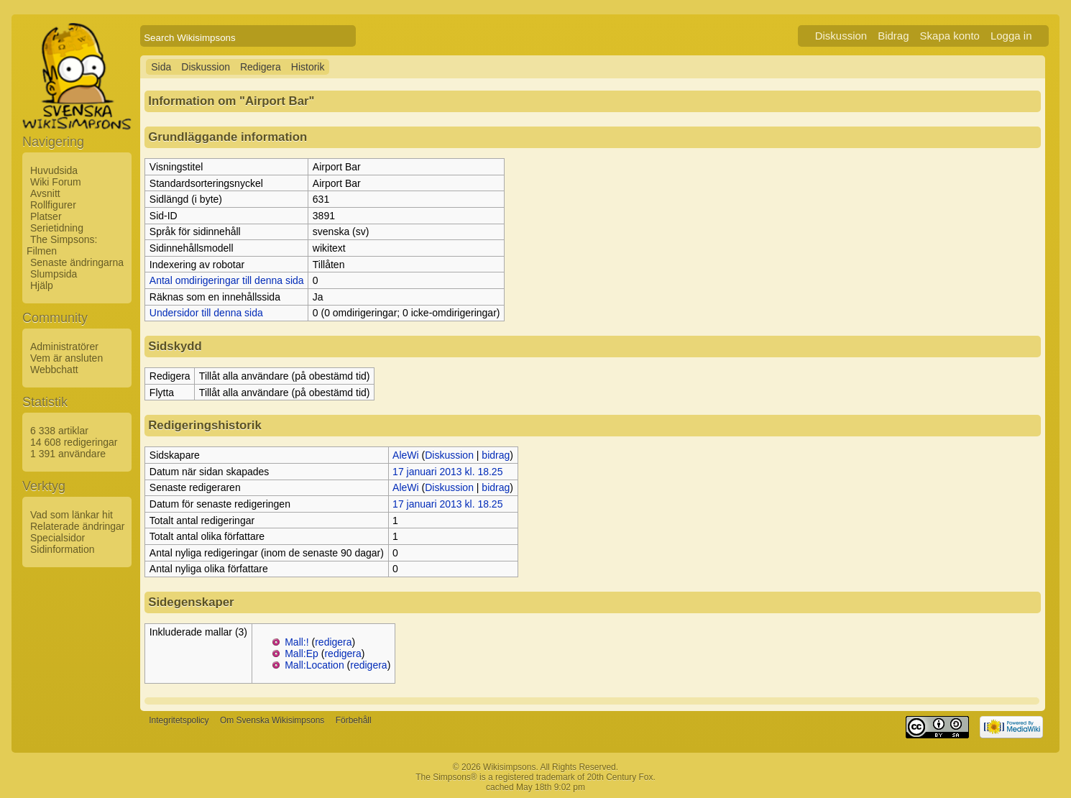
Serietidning (56, 228)
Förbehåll (354, 721)
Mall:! (296, 642)
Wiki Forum (55, 182)
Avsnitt (45, 193)
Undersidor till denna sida (206, 312)
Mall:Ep (301, 653)
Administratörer (64, 346)
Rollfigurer (53, 205)
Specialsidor (57, 538)
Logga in (1011, 35)
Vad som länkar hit (71, 514)
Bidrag (893, 35)
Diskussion (841, 35)
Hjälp (41, 285)
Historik (308, 67)
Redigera (260, 67)
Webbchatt (54, 369)
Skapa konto (950, 35)
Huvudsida (54, 170)
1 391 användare (68, 453)
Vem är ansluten (66, 358)
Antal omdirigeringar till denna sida (227, 280)
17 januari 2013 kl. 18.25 (447, 471)
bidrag (496, 455)
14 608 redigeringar (73, 442)
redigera (333, 642)
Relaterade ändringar (77, 526)
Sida (161, 67)
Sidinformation (62, 549)
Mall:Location (314, 665)
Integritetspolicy (178, 721)
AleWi (405, 455)
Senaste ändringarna (77, 262)
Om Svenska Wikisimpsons (272, 721)
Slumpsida (53, 274)
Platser (46, 216)
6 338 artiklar (59, 430)
